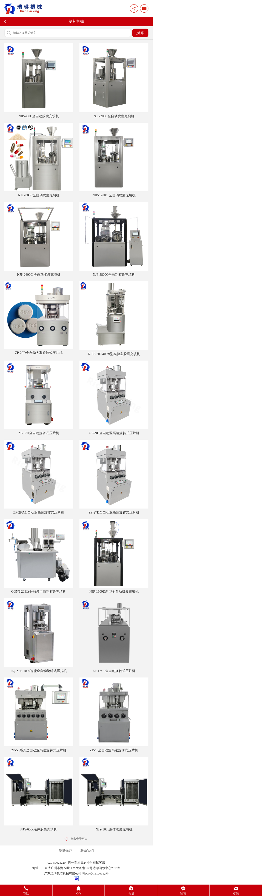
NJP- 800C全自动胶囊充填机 (38, 160)
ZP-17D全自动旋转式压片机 (38, 398)
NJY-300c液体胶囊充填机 (113, 794)
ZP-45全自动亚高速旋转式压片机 (113, 714)
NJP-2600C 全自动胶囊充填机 (38, 239)
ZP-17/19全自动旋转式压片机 (113, 635)
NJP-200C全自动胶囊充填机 (113, 80)
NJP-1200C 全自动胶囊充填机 (113, 160)
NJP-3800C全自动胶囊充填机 (113, 239)
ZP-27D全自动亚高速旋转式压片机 (113, 477)
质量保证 (65, 850)
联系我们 (87, 850)
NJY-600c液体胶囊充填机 (38, 794)
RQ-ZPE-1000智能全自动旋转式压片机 (38, 635)
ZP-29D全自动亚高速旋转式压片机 (113, 398)
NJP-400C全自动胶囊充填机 (38, 80)
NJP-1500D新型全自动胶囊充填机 (113, 556)
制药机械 (76, 21)
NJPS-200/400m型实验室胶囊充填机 (113, 318)
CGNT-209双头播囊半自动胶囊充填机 (38, 556)
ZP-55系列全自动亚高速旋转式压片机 (38, 714)
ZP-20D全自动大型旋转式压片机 (38, 318)
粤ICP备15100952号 (95, 873)
